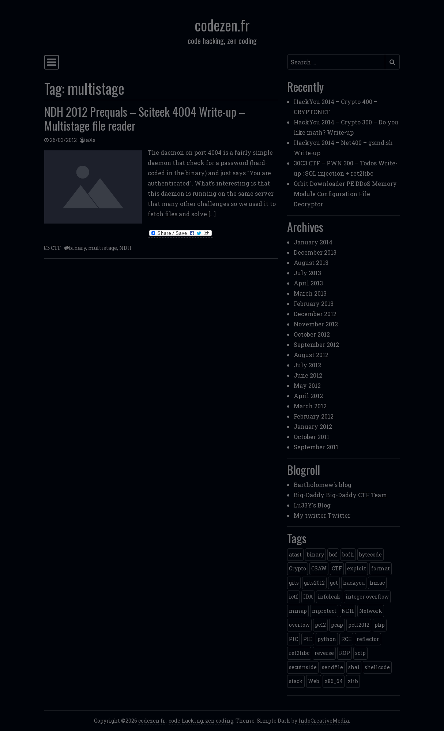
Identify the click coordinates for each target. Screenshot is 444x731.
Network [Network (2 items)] (370, 610)
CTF (56, 247)
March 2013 (310, 293)
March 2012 (310, 406)
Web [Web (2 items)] (313, 681)
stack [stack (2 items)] (296, 681)
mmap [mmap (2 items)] (298, 610)
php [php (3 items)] (380, 624)
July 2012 (307, 365)
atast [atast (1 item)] (295, 554)
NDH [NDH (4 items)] (348, 610)
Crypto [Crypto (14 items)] (297, 568)
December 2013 (315, 252)
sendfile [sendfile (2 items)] (332, 667)
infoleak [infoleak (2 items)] (329, 596)
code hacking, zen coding (201, 720)
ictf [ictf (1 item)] (293, 596)
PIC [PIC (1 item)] (293, 639)
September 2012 (316, 344)
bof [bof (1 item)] (333, 554)
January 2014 (313, 242)
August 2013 (311, 262)
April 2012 (308, 396)
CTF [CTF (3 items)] (337, 568)
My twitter (310, 515)
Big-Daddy (309, 495)
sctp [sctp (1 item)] (360, 652)
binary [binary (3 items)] (315, 554)
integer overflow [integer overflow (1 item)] (367, 596)
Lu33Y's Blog (312, 505)
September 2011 (316, 447)
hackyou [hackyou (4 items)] (354, 582)
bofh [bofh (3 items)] (348, 554)
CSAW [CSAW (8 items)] (319, 568)
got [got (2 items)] (334, 582)
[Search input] (336, 62)
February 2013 (314, 303)
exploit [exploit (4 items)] (356, 568)
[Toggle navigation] (51, 62)
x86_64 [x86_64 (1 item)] (333, 681)
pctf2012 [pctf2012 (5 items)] (358, 624)
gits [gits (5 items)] (294, 582)
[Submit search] (392, 62)
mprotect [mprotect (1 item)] (324, 610)
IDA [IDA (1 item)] (308, 596)
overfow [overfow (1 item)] (299, 624)
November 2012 (316, 324)
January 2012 (313, 426)
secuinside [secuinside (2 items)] (303, 667)
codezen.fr (222, 25)
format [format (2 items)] (380, 568)
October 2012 (312, 334)
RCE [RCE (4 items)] (346, 639)
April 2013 (308, 283)
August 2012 (311, 355)
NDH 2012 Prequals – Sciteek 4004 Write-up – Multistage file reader (144, 118)
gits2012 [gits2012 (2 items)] (314, 582)
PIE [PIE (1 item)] (307, 639)
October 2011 (311, 437)
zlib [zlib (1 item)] (353, 681)
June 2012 (308, 375)
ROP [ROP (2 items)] (344, 652)
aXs (90, 139)
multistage (102, 247)
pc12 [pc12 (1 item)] (320, 624)
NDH (125, 247)
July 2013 (307, 273)
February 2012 (314, 416)
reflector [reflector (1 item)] (368, 639)
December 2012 (315, 314)
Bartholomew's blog (322, 484)
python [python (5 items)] (326, 639)
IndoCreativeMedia (323, 720)
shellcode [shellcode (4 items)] (377, 667)
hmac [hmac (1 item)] (377, 582)
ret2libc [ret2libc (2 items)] (299, 652)
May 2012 (307, 385)
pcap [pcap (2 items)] (337, 624)
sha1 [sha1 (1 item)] (354, 667)
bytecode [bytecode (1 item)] (370, 554)
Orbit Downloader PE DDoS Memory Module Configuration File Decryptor (345, 194)
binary (77, 247)
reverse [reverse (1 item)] (324, 652)
